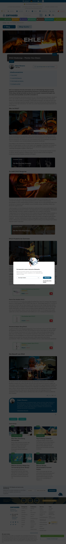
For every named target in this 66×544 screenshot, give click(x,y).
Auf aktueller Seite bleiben (47, 280)
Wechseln (47, 277)
